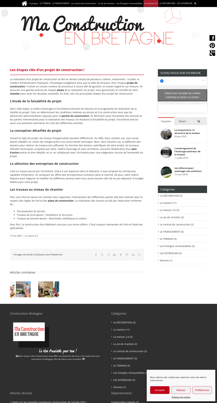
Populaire (166, 121)
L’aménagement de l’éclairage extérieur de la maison (187, 151)
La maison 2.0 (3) (169, 210)
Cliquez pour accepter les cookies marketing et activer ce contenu (182, 95)
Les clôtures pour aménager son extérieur (188, 169)
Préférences (202, 390)
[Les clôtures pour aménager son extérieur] (166, 168)
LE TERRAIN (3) (168, 238)
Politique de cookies (181, 397)
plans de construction (61, 200)
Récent (182, 121)
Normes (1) (166, 260)
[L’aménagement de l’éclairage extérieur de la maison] (166, 148)
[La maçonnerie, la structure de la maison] (166, 130)
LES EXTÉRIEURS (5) (171, 253)
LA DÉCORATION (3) (171, 195)
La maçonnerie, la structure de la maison (187, 131)
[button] (195, 3)
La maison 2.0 (31, 235)
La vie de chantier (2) (172, 217)
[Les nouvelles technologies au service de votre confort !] (20, 283)
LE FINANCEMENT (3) (172, 231)
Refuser (181, 390)
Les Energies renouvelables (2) (177, 246)
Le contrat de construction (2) (177, 224)
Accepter (160, 390)
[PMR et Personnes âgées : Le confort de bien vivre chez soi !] (48, 283)
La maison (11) (168, 202)
